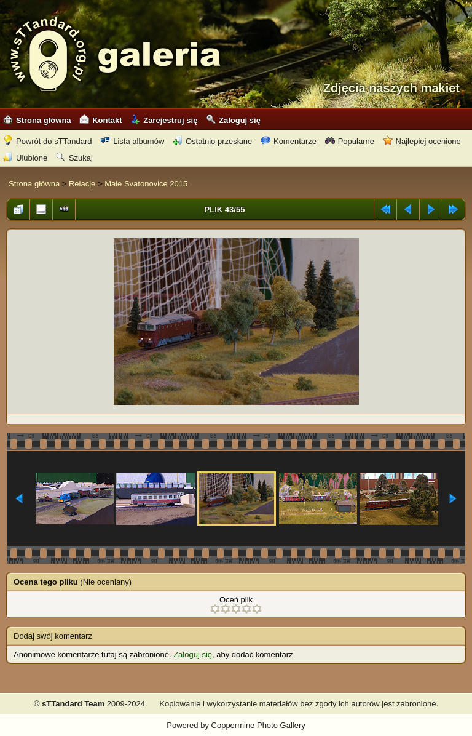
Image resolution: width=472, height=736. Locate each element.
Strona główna (37, 120)
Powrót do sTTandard (47, 141)
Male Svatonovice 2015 (145, 183)
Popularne (349, 141)
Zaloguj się (233, 120)
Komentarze (289, 141)
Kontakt (100, 120)
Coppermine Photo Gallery (258, 725)
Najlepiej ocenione (422, 141)
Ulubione (25, 157)
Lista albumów (132, 141)
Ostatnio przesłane (212, 141)
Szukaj (74, 157)
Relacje (82, 183)
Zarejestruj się (163, 120)
